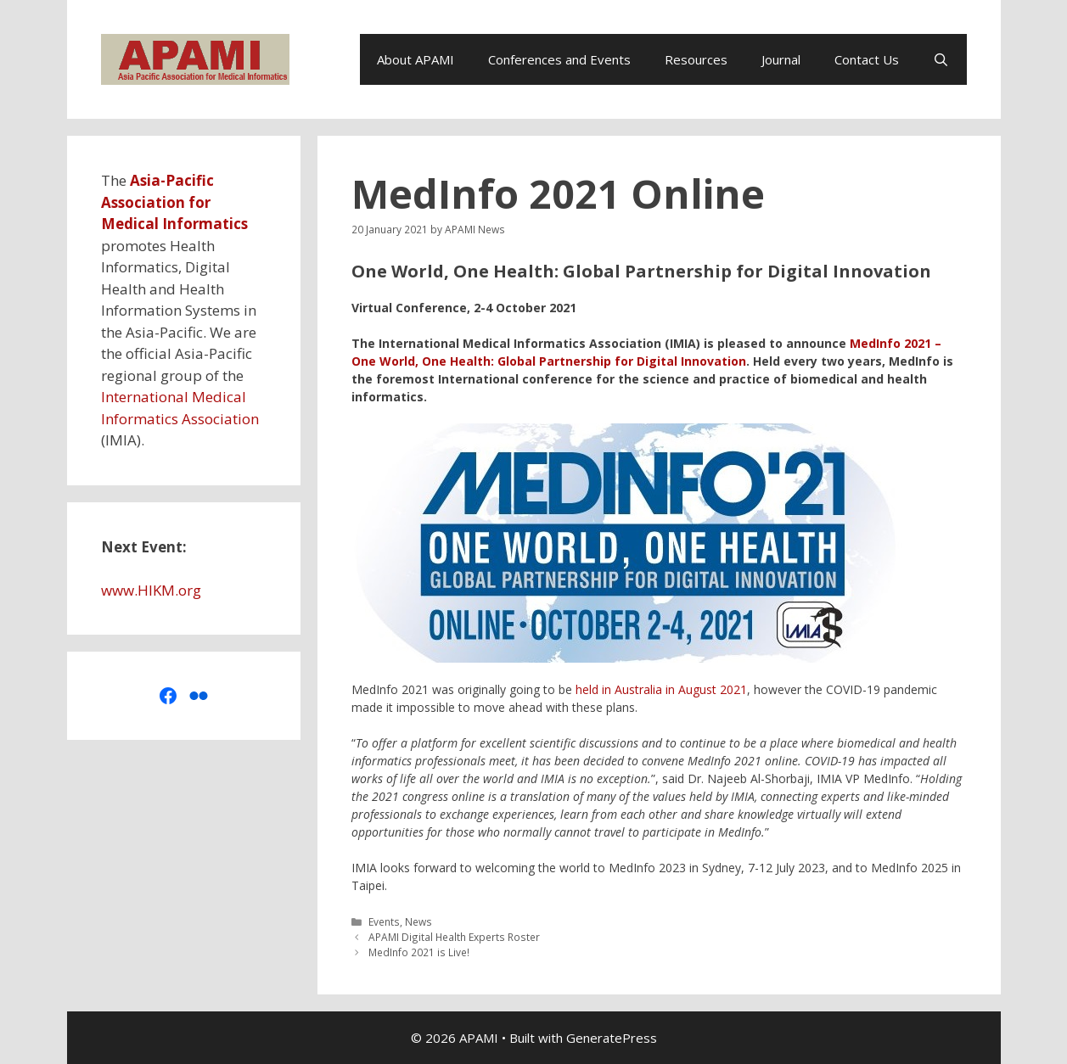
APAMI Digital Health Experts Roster (454, 937)
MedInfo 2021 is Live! (418, 952)
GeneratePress (611, 1037)
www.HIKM (138, 590)
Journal (780, 59)
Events (384, 921)
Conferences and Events (559, 59)
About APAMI (415, 59)
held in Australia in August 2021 (661, 689)
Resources (696, 59)
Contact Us (866, 59)
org (189, 590)
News (418, 921)
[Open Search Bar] (941, 59)
